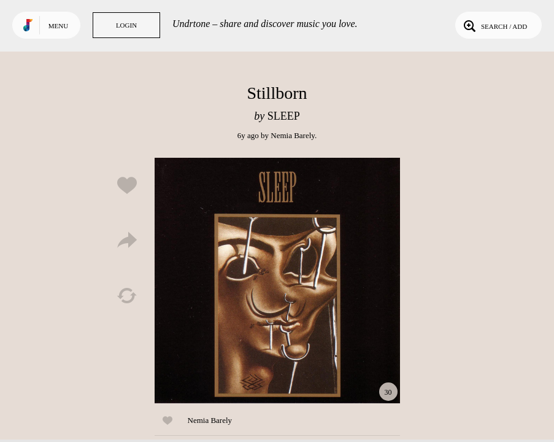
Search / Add (494, 25)
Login (126, 25)
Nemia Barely (293, 135)
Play (277, 280)
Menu (58, 25)
